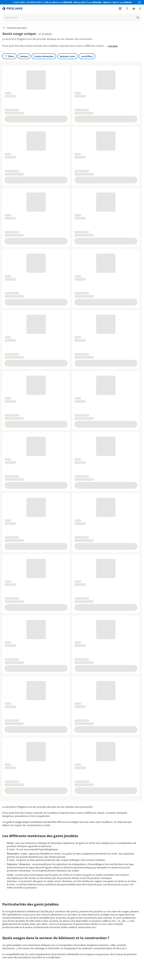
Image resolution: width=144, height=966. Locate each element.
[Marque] (24, 56)
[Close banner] (139, 2)
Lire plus (113, 46)
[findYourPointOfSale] (120, 8)
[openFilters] (9, 56)
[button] (72, 17)
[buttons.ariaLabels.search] (138, 17)
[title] (12, 8)
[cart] (133, 8)
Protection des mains (14, 27)
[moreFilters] (87, 56)
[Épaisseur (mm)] (67, 56)
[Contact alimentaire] (44, 56)
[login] (127, 8)
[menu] (140, 8)
